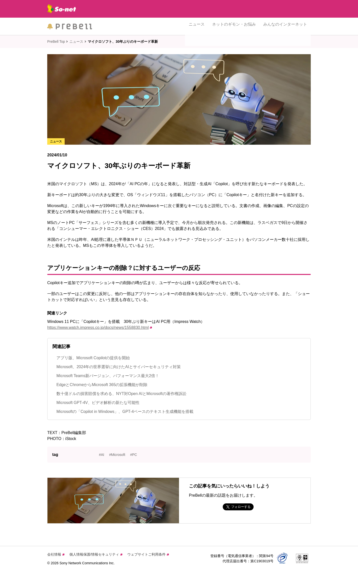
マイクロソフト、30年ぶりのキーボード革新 (123, 42)
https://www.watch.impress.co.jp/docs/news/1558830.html (99, 327)
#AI (101, 455)
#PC (133, 455)
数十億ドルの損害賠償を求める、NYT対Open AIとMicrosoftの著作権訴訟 (121, 394)
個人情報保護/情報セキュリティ (95, 554)
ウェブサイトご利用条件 (148, 554)
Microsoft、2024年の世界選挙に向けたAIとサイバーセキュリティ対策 (118, 367)
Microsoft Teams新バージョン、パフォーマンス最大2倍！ (107, 376)
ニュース (197, 26)
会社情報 (55, 554)
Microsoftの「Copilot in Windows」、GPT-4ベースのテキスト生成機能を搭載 (124, 411)
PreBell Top (56, 42)
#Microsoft (117, 455)
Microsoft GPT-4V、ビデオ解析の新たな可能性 (97, 402)
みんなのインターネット (285, 26)
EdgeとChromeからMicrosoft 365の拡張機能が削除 (101, 385)
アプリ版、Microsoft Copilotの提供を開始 (93, 358)
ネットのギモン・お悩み (234, 26)
